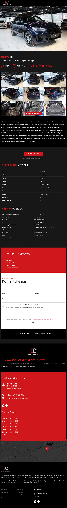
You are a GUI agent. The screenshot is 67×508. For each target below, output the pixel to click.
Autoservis (20, 489)
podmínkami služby (49, 319)
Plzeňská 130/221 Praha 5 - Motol (42, 490)
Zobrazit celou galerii (33, 113)
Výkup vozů (20, 492)
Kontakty (3, 498)
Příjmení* (37, 293)
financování (30, 158)
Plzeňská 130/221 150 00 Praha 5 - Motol (13, 386)
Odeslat (33, 322)
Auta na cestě (4, 492)
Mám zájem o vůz (33, 154)
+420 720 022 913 (15, 394)
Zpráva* (4, 299)
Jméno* (4, 293)
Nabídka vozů (4, 489)
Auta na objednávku (6, 495)
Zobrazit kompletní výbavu (33, 242)
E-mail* (36, 288)
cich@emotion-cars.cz (11, 267)
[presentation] (17, 312)
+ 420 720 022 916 (10, 265)
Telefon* (4, 288)
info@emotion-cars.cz (17, 398)
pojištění (35, 158)
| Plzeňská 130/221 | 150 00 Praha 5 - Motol (36, 334)
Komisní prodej (21, 495)
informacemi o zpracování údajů (37, 319)
